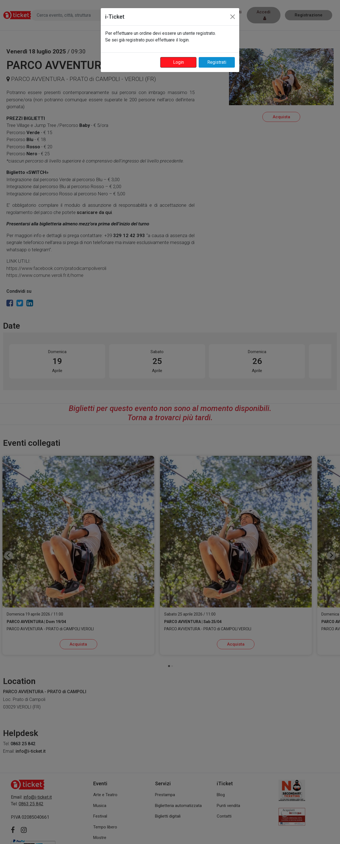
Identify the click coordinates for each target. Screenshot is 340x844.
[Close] (232, 16)
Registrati (216, 62)
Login (178, 62)
